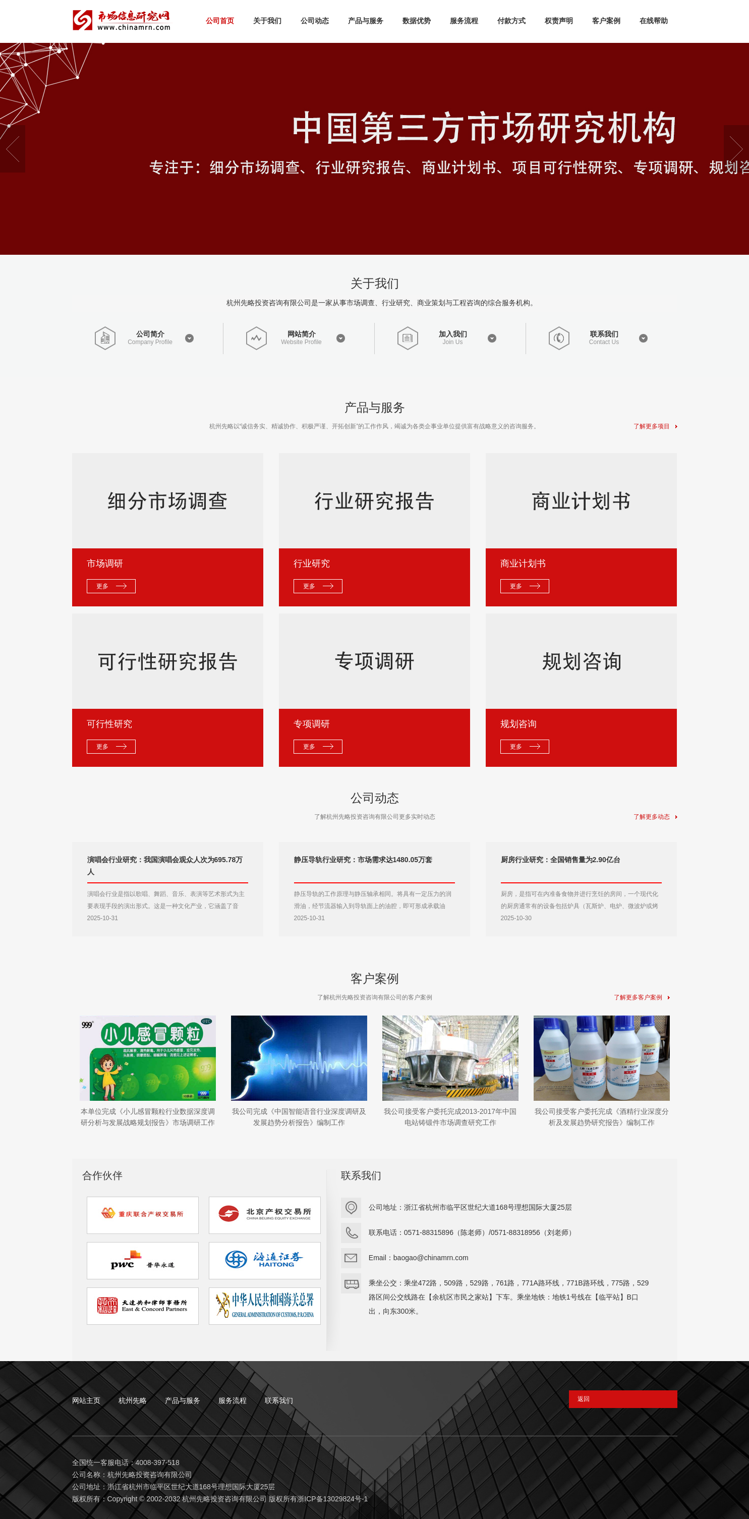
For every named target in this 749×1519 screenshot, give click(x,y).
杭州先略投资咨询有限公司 (224, 1499)
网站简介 (301, 334)
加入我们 (453, 334)
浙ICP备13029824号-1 (332, 1499)
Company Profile (150, 342)
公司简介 (150, 334)
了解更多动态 (655, 816)
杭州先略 (133, 1400)
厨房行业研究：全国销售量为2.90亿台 (560, 860)
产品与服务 (182, 1400)
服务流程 (232, 1400)
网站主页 (86, 1400)
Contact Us (604, 342)
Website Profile (301, 342)
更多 (102, 586)
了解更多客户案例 (641, 997)
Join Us (452, 342)
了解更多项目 (655, 426)
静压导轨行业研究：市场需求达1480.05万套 (363, 860)
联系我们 (604, 334)
